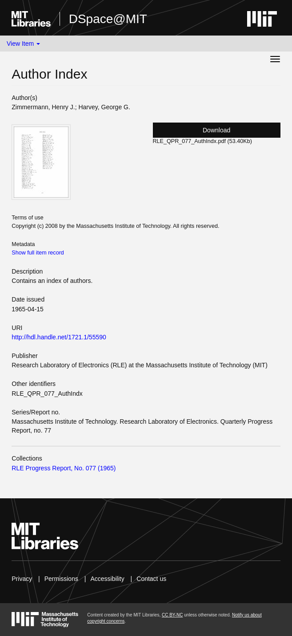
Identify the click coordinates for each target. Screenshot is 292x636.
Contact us (151, 578)
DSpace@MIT (108, 19)
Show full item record (38, 253)
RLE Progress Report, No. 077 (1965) (64, 468)
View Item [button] (23, 43)
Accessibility (107, 578)
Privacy (22, 578)
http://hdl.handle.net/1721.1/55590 (59, 337)
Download (216, 130)
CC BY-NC (172, 614)
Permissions (61, 578)
